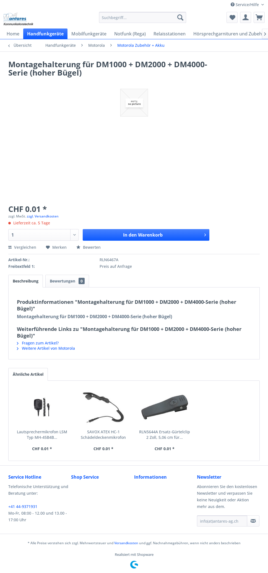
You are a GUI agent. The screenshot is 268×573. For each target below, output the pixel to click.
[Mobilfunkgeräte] (88, 33)
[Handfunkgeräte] (45, 33)
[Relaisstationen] (169, 33)
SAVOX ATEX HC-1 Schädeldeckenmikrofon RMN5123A (103, 434)
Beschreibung (25, 281)
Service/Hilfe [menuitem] (245, 4)
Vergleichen (22, 247)
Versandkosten (126, 543)
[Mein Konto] (245, 17)
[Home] (13, 33)
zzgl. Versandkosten (43, 216)
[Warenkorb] (259, 17)
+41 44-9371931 (22, 506)
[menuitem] (142, 17)
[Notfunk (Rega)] (130, 33)
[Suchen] (180, 17)
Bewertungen (67, 281)
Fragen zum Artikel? (38, 343)
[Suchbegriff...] (142, 17)
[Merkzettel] (232, 17)
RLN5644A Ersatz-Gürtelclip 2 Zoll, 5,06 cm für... (164, 434)
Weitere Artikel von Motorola (46, 348)
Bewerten (88, 247)
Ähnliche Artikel (28, 374)
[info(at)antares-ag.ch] (222, 521)
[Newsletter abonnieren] (253, 521)
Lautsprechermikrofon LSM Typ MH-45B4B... (42, 434)
